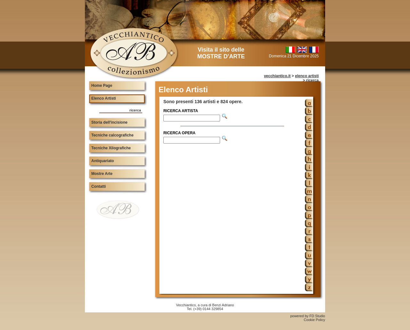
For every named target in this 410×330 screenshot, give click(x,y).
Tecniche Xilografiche (111, 148)
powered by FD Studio (307, 316)
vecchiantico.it (277, 76)
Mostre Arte (101, 173)
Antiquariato (102, 161)
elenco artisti (307, 76)
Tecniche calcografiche (112, 135)
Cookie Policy (314, 320)
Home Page (101, 85)
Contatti (98, 186)
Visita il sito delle (221, 53)
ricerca (135, 110)
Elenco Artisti (103, 98)
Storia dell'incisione (109, 122)
